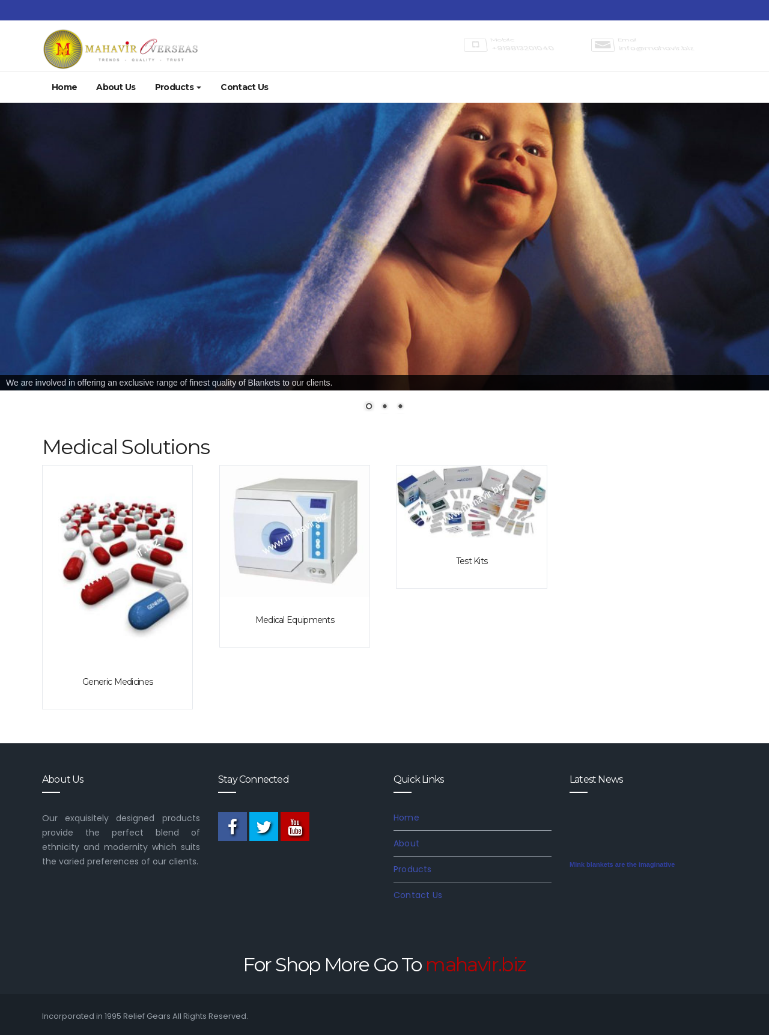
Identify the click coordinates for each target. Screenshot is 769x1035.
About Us (115, 87)
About (406, 843)
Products (178, 87)
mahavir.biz (475, 964)
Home (64, 87)
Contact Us (244, 87)
